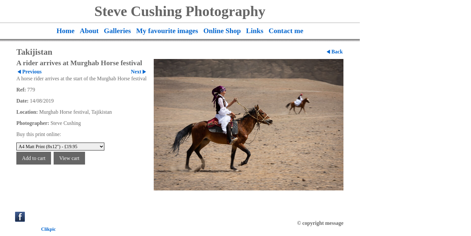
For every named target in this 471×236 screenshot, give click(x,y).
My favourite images (167, 31)
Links (254, 31)
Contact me (286, 31)
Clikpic (48, 229)
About (89, 31)
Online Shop (222, 31)
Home (66, 31)
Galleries (117, 31)
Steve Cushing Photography (179, 11)
